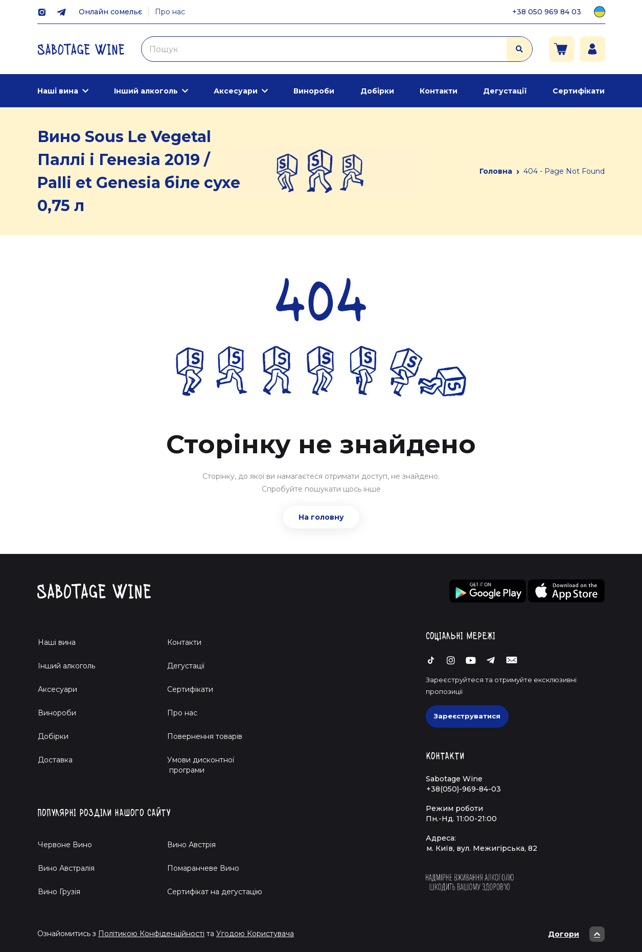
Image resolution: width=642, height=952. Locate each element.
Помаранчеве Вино (203, 868)
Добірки (377, 91)
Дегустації (505, 91)
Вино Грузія (59, 891)
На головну (321, 517)
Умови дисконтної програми (196, 765)
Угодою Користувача (255, 933)
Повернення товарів (204, 736)
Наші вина (57, 91)
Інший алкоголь (146, 91)
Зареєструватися (467, 716)
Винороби (313, 91)
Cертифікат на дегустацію (214, 891)
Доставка (55, 759)
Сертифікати (579, 91)
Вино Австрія (191, 844)
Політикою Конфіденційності (151, 933)
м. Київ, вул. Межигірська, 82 (481, 848)
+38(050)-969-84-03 (463, 789)
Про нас (170, 11)
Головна (495, 171)
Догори (576, 934)
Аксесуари (236, 91)
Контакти (438, 91)
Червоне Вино (65, 844)
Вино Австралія (66, 868)
